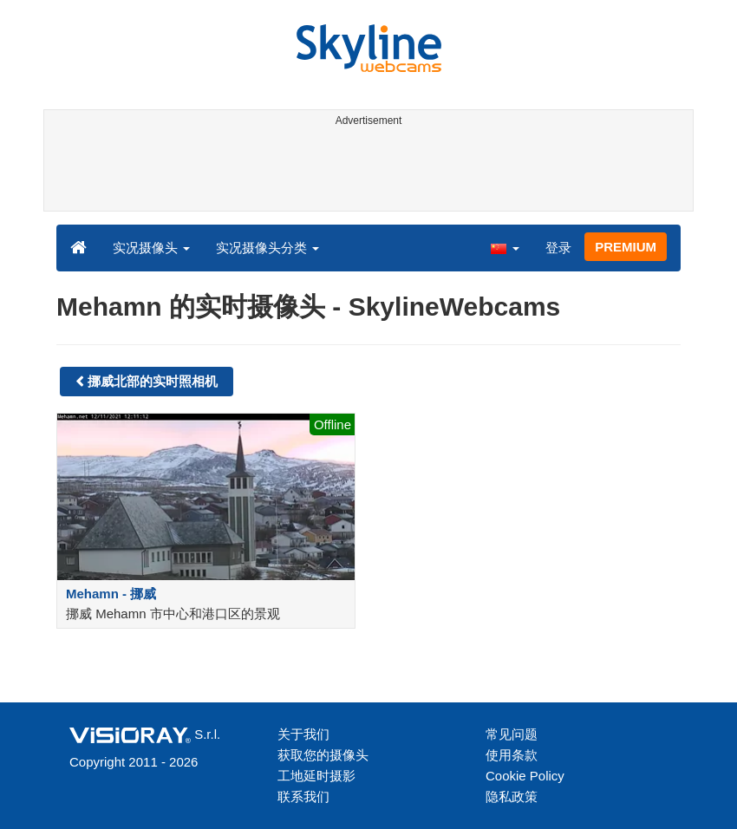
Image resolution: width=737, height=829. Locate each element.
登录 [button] (558, 247)
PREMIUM (625, 246)
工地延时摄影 (316, 775)
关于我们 (303, 734)
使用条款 (512, 754)
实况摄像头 (151, 247)
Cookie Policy (525, 775)
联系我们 (303, 796)
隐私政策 (512, 796)
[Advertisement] (365, 172)
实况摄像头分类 (267, 247)
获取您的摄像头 (322, 754)
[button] (504, 247)
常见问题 (512, 734)
